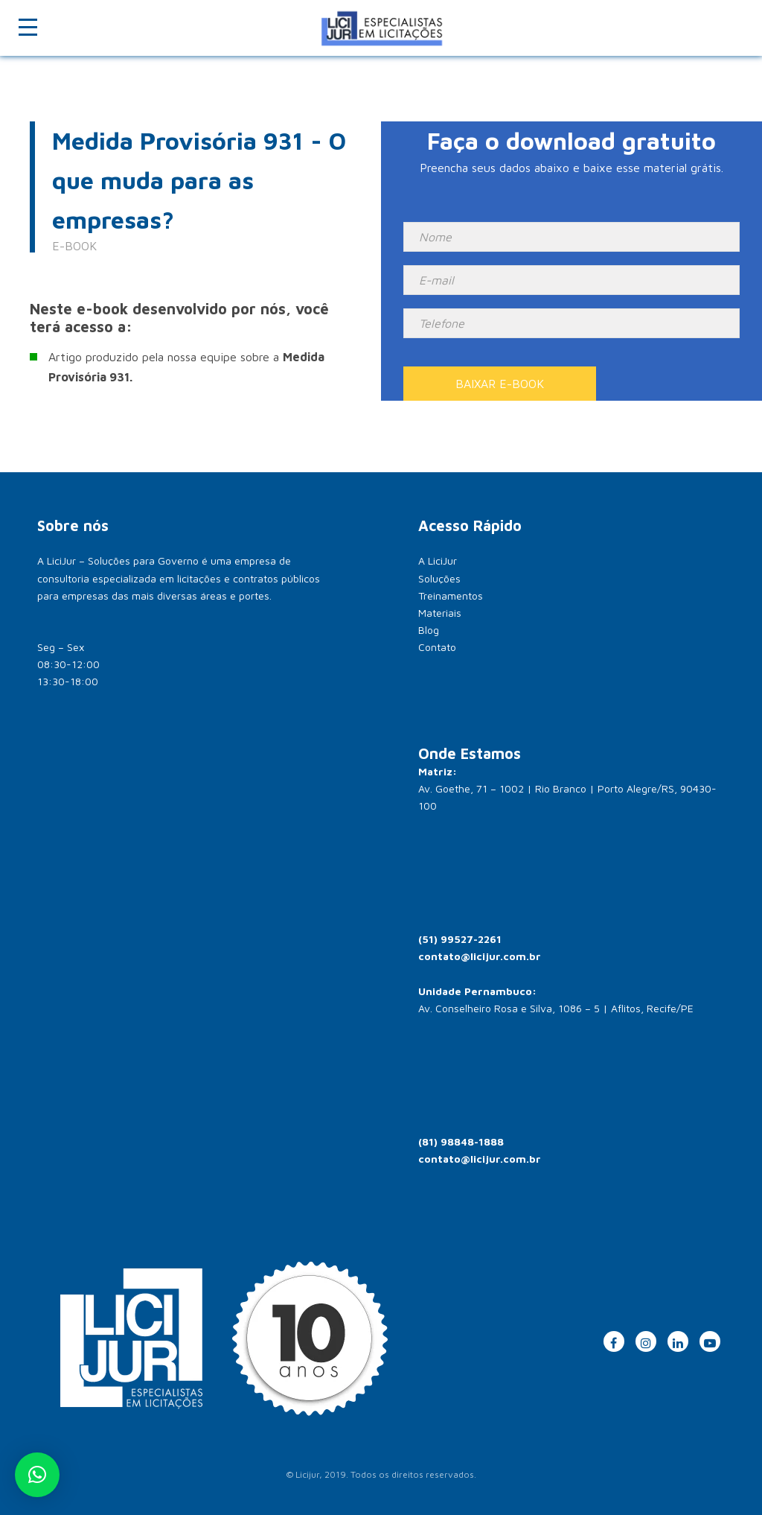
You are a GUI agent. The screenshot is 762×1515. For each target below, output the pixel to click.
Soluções (439, 578)
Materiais (439, 612)
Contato (437, 647)
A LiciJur (437, 560)
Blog (428, 629)
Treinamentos (450, 595)
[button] (37, 1474)
